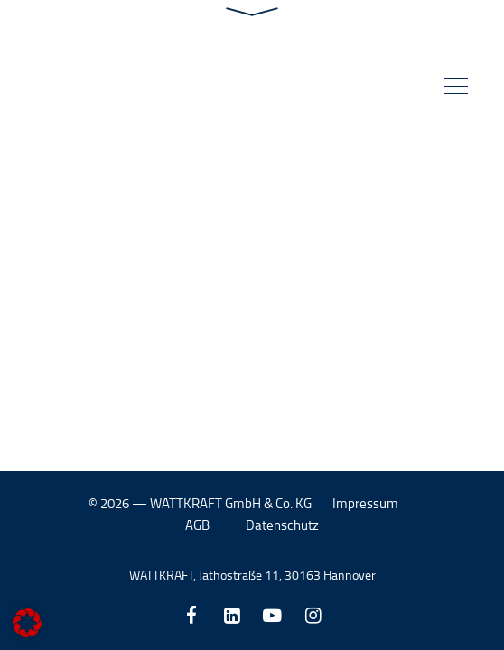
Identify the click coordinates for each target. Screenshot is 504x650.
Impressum (365, 503)
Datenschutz (282, 524)
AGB (197, 524)
